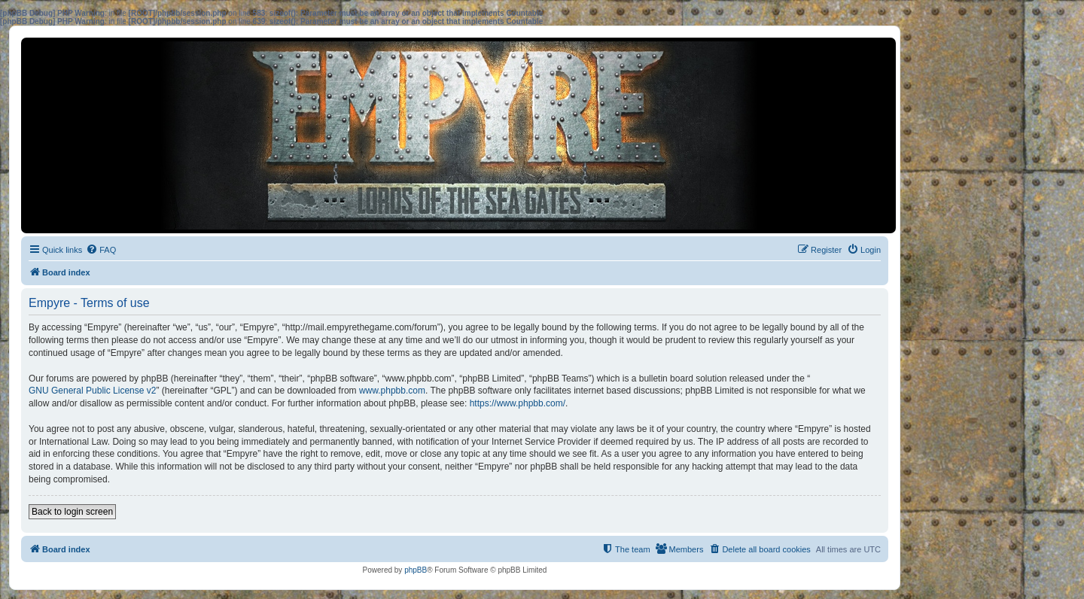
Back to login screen (72, 511)
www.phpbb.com (392, 390)
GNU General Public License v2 (92, 390)
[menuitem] (101, 250)
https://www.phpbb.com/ (517, 403)
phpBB (415, 570)
